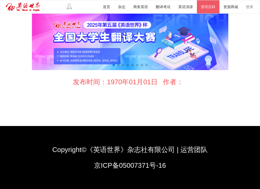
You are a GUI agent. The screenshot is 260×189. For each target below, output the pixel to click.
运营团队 (194, 150)
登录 (249, 7)
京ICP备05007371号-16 (130, 165)
